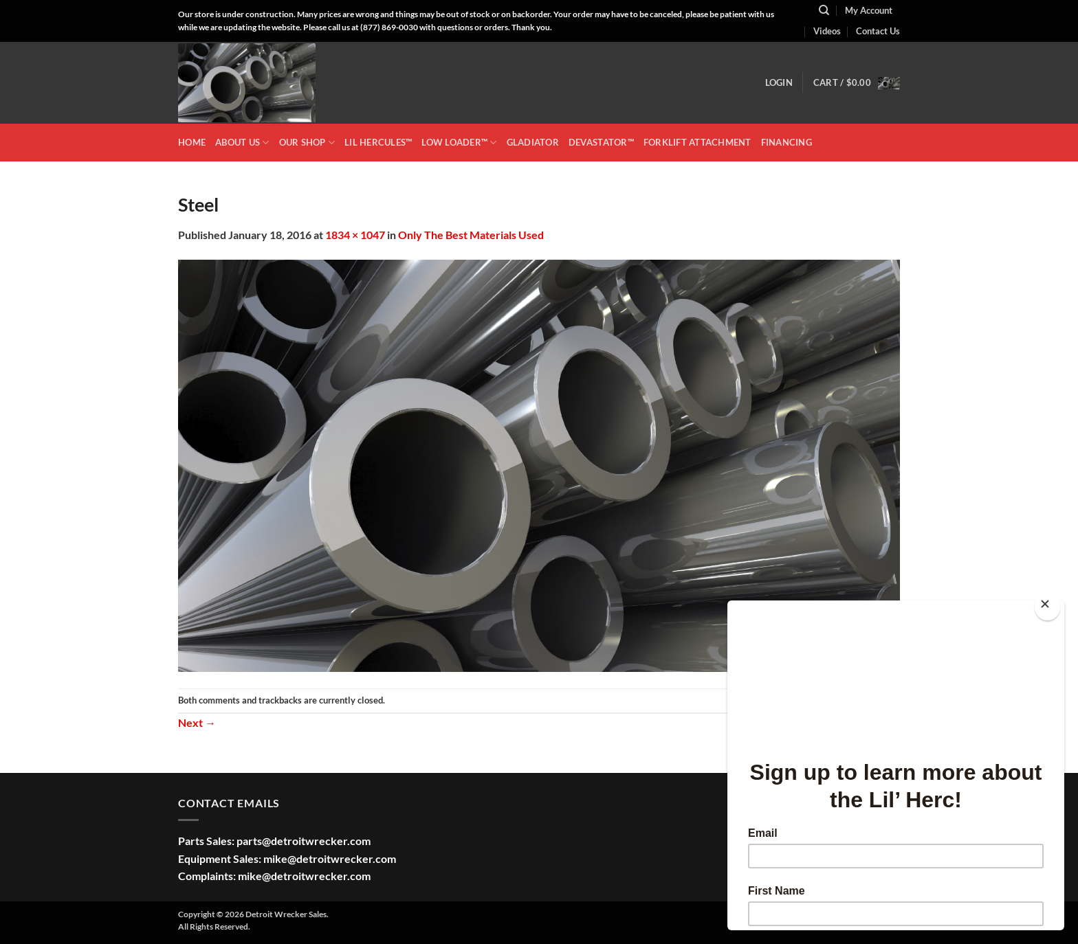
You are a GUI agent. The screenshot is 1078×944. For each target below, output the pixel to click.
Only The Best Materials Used (471, 234)
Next (197, 722)
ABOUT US (242, 142)
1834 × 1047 (355, 234)
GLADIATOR (533, 142)
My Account (868, 10)
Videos (827, 30)
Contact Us (878, 30)
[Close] (1047, 607)
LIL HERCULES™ (378, 142)
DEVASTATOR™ (601, 142)
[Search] (824, 10)
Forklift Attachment (697, 142)
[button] (779, 82)
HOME (192, 142)
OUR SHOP (307, 142)
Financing (786, 142)
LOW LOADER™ (458, 142)
